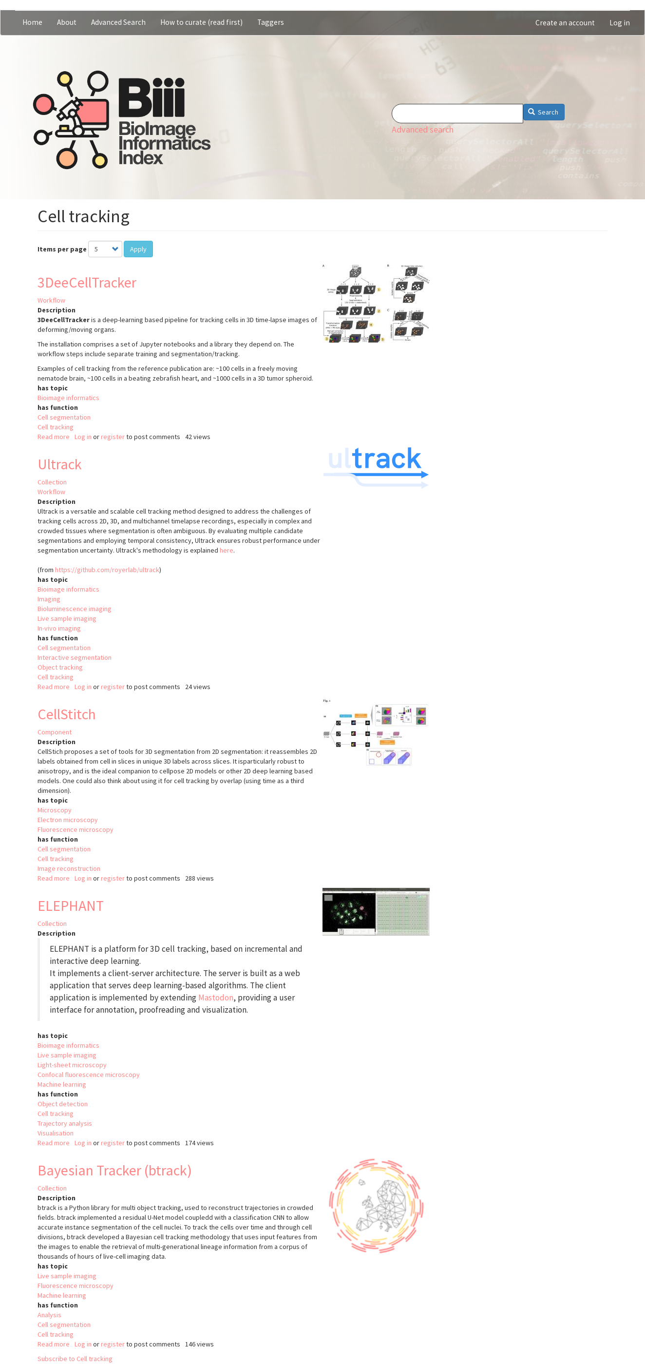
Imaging (49, 599)
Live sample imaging (67, 618)
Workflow (51, 300)
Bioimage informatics (68, 397)
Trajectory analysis (65, 1123)
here (226, 550)
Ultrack (60, 464)
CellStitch (67, 714)
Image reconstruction (69, 868)
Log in (619, 22)
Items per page (62, 249)
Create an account (565, 22)
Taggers (270, 22)
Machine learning (62, 1084)
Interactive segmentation (75, 657)
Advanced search (423, 129)
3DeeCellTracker (87, 282)
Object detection (63, 1103)
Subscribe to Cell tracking (75, 1358)
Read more (54, 436)
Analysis (49, 1314)
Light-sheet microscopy (72, 1064)
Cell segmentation (64, 417)
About (66, 22)
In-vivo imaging (59, 628)
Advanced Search (118, 22)
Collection (52, 482)
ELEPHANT (71, 905)
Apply (138, 249)
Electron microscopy (68, 819)
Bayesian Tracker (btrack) (115, 1170)
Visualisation (56, 1133)
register (113, 436)
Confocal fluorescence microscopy (89, 1074)
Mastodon (215, 997)
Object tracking (60, 667)
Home (32, 22)
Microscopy (55, 810)
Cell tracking (56, 427)
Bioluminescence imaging (75, 608)
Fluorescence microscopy (76, 829)
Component (55, 732)
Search (543, 112)
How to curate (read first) (201, 22)
